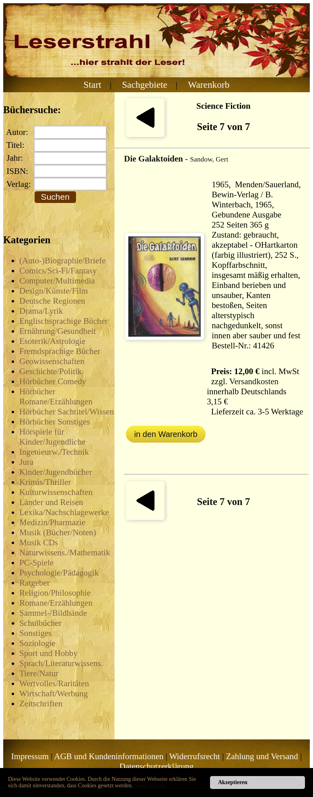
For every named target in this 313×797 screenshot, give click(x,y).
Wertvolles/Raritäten (54, 683)
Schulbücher (40, 623)
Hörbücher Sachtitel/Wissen (66, 411)
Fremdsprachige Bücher (59, 351)
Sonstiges (35, 633)
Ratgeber (34, 583)
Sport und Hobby (48, 653)
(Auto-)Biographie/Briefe (62, 260)
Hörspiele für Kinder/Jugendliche (52, 437)
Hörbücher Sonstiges (54, 421)
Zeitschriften (40, 703)
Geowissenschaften (51, 361)
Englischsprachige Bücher (63, 321)
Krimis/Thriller (45, 482)
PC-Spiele (36, 562)
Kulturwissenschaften (56, 492)
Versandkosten (253, 381)
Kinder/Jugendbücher (55, 472)
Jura (26, 462)
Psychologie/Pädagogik (59, 573)
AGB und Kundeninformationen (109, 756)
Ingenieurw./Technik (54, 452)
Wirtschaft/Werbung (53, 693)
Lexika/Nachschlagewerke (64, 512)
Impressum (30, 756)
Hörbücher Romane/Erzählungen (56, 396)
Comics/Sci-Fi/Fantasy (58, 270)
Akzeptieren (232, 782)
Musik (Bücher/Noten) (57, 532)
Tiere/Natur (38, 673)
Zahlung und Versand (262, 756)
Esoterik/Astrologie (52, 341)
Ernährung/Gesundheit (57, 331)
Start (92, 84)
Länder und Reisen (51, 502)
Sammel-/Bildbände (53, 613)
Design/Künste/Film (53, 291)
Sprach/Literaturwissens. (61, 663)
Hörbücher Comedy (52, 381)
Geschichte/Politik (50, 371)
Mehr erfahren (150, 786)
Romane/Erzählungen (56, 603)
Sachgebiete (144, 84)
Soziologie (37, 643)
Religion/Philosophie (55, 593)
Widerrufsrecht (194, 756)
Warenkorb (208, 84)
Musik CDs (38, 542)
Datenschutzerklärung (156, 766)
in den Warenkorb (165, 434)
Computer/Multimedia (57, 281)
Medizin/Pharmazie (52, 522)
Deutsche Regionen (52, 301)
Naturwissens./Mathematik (64, 552)
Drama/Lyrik (41, 311)
